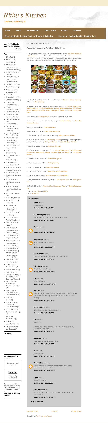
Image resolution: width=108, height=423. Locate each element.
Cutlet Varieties (11, 105)
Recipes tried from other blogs (12, 256)
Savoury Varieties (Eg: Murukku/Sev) (13, 275)
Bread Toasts (10, 89)
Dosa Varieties (11, 117)
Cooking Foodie (39, 389)
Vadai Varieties (11, 326)
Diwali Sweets (10, 114)
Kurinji (36, 202)
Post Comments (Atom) (44, 416)
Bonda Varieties (11, 87)
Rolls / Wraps (10, 262)
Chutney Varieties (12, 100)
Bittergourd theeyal (54, 146)
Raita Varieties (11, 245)
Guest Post (9, 162)
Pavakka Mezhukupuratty (72, 100)
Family (8, 131)
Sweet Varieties (11, 309)
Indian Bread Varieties (13, 175)
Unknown (37, 227)
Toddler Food (10, 319)
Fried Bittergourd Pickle (55, 110)
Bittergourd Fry (43, 116)
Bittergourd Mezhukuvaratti (57, 171)
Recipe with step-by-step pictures (13, 251)
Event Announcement (13, 119)
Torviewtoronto (39, 254)
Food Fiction (10, 148)
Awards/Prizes (11, 77)
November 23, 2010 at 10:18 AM (44, 397)
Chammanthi (39, 102)
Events (64, 30)
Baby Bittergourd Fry (52, 131)
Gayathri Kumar (39, 363)
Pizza (8, 225)
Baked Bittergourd (52, 167)
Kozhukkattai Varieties (13, 189)
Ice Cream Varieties (12, 167)
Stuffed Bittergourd (74, 106)
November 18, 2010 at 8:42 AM (44, 220)
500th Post (9, 64)
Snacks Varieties (11, 295)
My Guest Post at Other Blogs (12, 209)
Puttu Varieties (11, 243)
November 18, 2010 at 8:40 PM (44, 344)
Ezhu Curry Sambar (54, 140)
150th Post (9, 57)
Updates (8, 321)
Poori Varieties (11, 233)
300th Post (9, 59)
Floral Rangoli (10, 143)
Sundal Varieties (11, 307)
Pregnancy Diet (11, 238)
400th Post (9, 62)
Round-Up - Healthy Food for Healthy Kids (77, 36)
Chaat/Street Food (12, 97)
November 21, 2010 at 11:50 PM (44, 383)
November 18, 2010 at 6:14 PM (44, 332)
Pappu (36, 350)
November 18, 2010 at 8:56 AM (44, 232)
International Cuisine (13, 182)
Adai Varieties (10, 67)
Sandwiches (10, 272)
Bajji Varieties (10, 82)
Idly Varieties (10, 172)
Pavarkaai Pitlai (59, 186)
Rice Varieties (10, 259)
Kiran (36, 319)
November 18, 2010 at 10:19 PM (44, 371)
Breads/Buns (10, 92)
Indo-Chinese (10, 179)
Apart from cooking (12, 70)
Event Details (10, 124)
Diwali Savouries (11, 112)
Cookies (8, 102)
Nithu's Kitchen (25, 15)
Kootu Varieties (11, 186)
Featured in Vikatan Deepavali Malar (12, 134)
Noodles (8, 215)
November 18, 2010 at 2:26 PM (44, 301)
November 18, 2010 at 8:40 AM (44, 208)
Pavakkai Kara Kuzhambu (60, 152)
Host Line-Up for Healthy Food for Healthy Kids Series (29, 36)
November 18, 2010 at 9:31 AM (44, 259)
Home (7, 30)
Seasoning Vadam (12, 279)
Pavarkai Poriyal (49, 127)
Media (8, 203)
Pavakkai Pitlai (65, 121)
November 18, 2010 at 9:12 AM (44, 247)
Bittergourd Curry (47, 108)
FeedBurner (13, 378)
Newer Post (32, 411)
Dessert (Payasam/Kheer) (12, 108)
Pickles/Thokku (11, 222)
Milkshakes (9, 205)
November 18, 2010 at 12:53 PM (44, 284)
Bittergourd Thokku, (43, 152)
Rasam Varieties (11, 248)
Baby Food (9, 79)
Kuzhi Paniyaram (11, 198)
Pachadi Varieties (12, 217)
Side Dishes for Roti (12, 286)
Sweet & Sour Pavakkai (68, 142)
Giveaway (9, 153)
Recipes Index (33, 30)
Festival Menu (10, 137)
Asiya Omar (38, 338)
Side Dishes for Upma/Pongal (11, 291)
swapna (36, 278)
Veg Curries (10, 329)
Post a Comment (37, 402)
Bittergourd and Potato (67, 135)
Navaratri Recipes (12, 212)
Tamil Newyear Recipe (13, 312)
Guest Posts (50, 30)
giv (7, 150)
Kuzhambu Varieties (12, 193)
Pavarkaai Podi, (48, 186)
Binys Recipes (39, 239)
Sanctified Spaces (40, 215)
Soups (8, 297)
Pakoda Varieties (11, 220)
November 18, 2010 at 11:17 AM (44, 272)
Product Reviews (11, 240)
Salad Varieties (11, 267)
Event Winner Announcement (11, 127)
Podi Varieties (10, 228)
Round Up (35, 193)
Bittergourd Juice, (39, 110)
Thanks (8, 316)
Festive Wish (10, 140)
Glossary (77, 30)
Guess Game (10, 160)
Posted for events (12, 235)
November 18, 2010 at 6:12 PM (44, 313)
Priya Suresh (38, 266)
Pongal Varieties (11, 230)
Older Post (76, 411)
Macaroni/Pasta (11, 200)
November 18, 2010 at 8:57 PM (44, 356)
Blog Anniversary (11, 84)
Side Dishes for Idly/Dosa (11, 282)
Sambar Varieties (11, 270)
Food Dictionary (11, 145)
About (18, 30)
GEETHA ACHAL (40, 307)
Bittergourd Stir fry (34, 108)
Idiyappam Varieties (12, 170)
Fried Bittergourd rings (63, 108)
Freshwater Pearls (11, 389)
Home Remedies (11, 165)
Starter (8, 300)
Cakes (8, 94)
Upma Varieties (11, 324)
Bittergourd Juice (50, 142)
